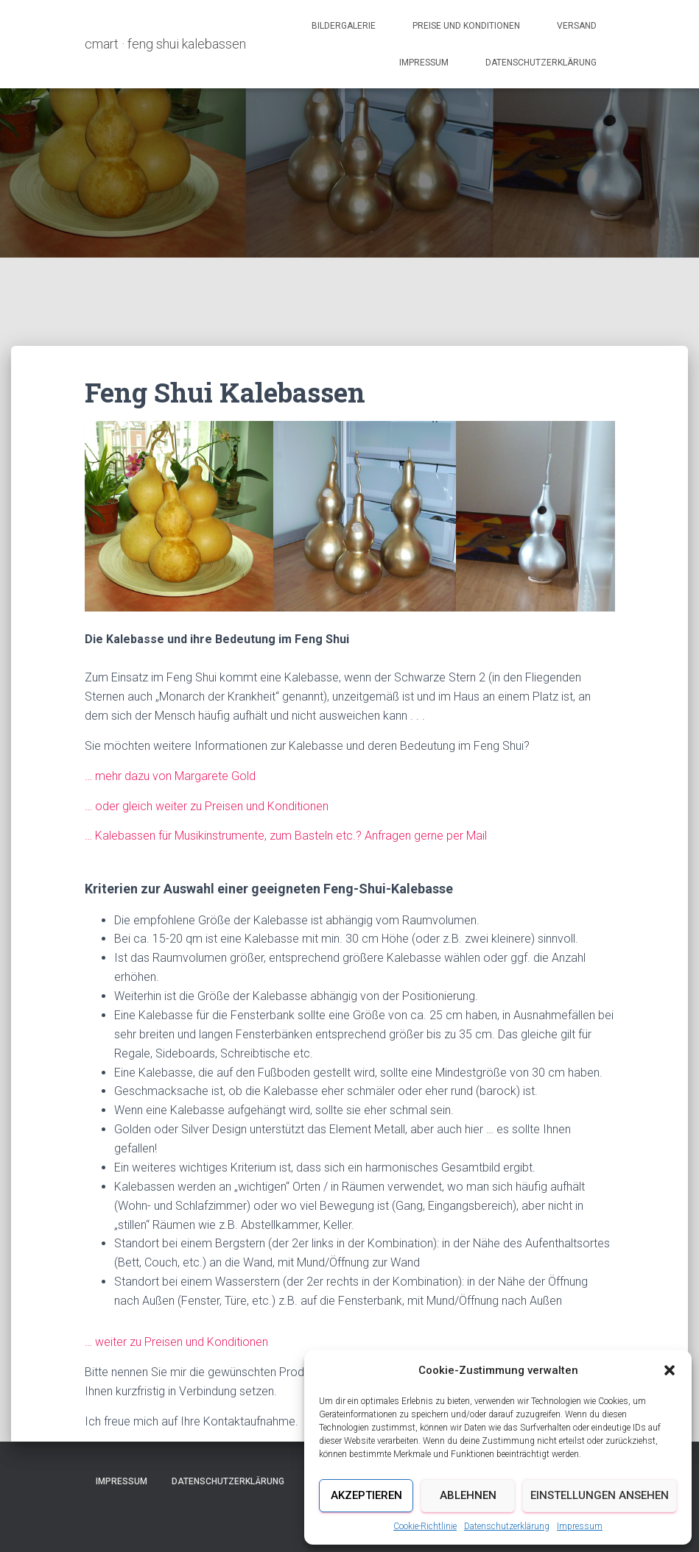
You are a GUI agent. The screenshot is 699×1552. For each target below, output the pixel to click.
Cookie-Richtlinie (425, 1526)
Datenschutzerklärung (506, 1526)
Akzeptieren (366, 1495)
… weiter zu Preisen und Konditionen (176, 1342)
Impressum (580, 1526)
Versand (577, 26)
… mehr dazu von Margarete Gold (170, 776)
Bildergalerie (344, 26)
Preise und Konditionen (466, 26)
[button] (669, 1370)
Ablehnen (468, 1495)
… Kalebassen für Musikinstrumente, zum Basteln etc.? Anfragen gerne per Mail (286, 836)
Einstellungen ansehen (599, 1495)
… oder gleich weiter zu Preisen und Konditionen (207, 806)
